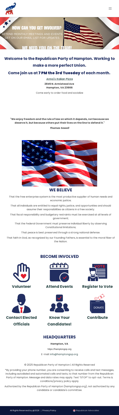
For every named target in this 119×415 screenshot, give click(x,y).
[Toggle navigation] (110, 8)
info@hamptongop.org (64, 354)
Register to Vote (97, 286)
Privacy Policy (49, 410)
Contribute (97, 317)
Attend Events (59, 286)
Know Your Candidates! (59, 321)
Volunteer (21, 286)
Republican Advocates (86, 410)
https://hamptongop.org (59, 349)
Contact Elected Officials (21, 321)
